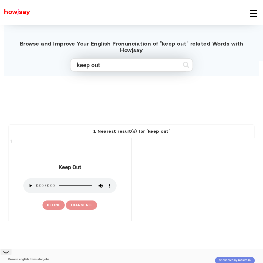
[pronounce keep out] (70, 185)
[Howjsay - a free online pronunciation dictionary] (15, 12)
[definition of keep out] (54, 205)
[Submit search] (186, 65)
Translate (81, 205)
